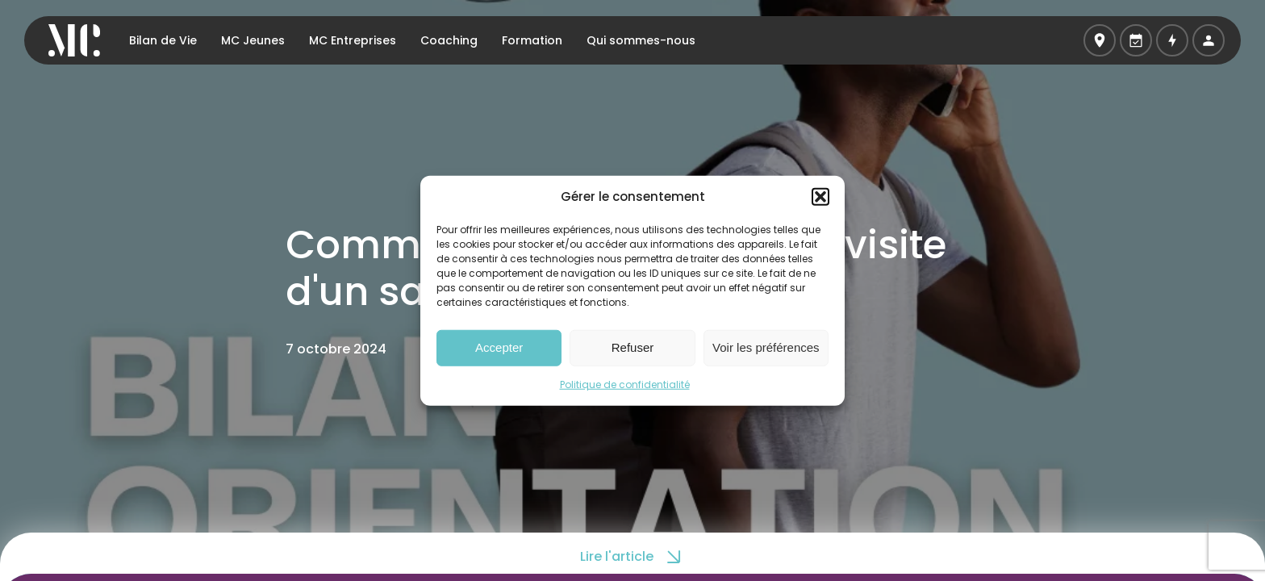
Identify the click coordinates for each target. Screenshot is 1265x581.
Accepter (499, 347)
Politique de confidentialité (625, 384)
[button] (820, 197)
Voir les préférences (766, 347)
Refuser (633, 347)
